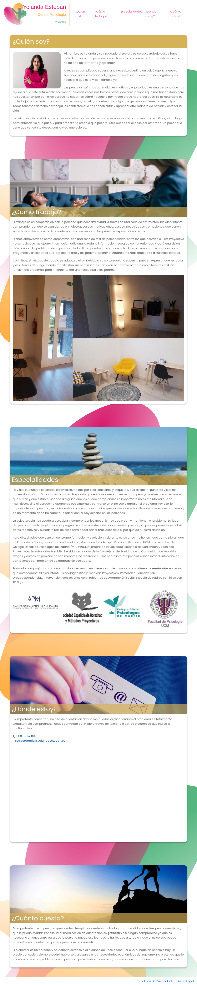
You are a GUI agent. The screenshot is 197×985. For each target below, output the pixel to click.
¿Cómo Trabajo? (101, 13)
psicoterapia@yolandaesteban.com (42, 741)
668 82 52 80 (25, 736)
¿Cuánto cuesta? (175, 13)
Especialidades (131, 11)
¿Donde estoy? (150, 13)
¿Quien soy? (80, 13)
